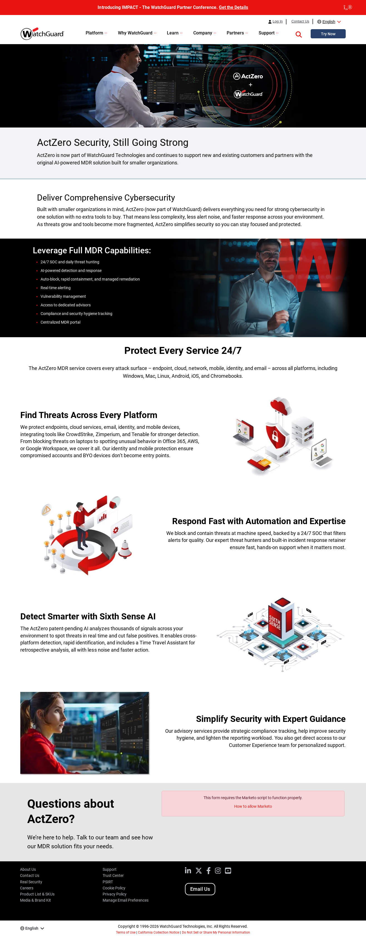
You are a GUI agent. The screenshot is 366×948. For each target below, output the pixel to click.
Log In (278, 21)
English (328, 21)
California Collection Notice (158, 932)
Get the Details (233, 7)
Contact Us (300, 21)
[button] (299, 33)
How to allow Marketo (253, 806)
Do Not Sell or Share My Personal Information (216, 932)
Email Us (200, 889)
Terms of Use (125, 932)
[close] (348, 7)
